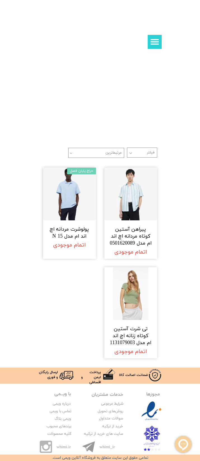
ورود (145, 25)
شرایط (118, 403)
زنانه (53, 77)
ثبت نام (132, 25)
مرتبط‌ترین (113, 152)
